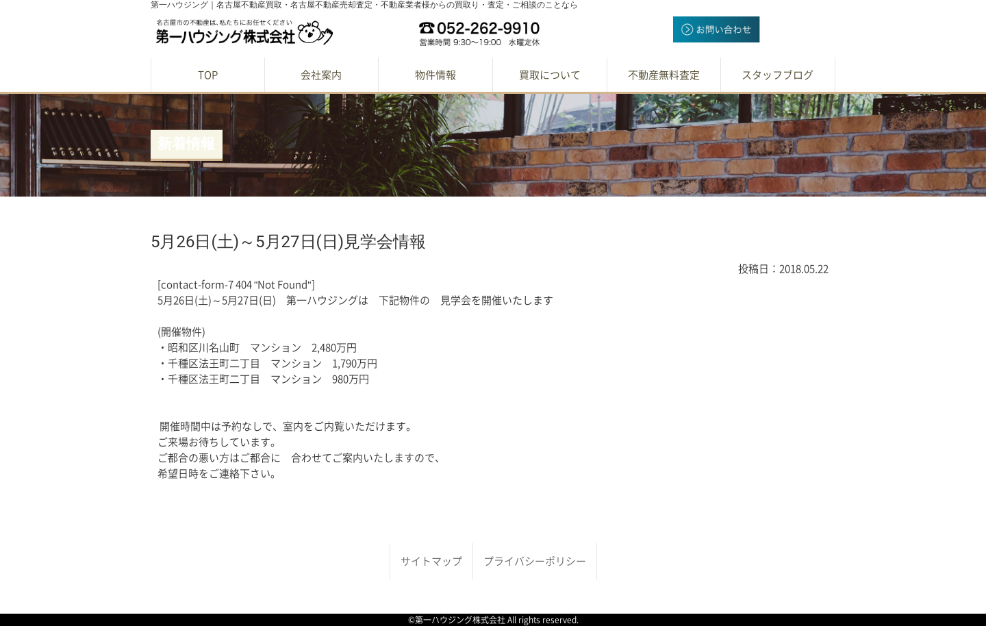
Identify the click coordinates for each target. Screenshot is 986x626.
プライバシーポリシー (534, 561)
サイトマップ (431, 561)
